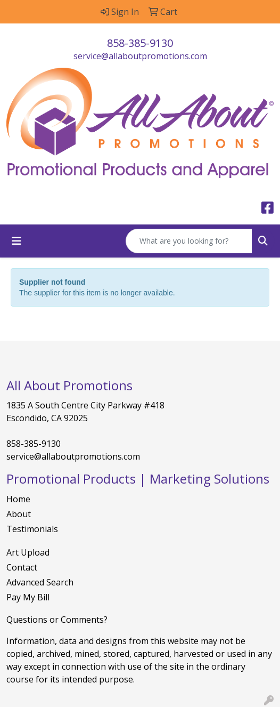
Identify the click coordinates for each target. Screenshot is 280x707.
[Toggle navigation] (16, 241)
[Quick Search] (189, 241)
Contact (21, 567)
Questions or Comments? (57, 619)
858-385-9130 (140, 43)
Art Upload (28, 552)
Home (18, 499)
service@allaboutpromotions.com (140, 56)
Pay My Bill (28, 597)
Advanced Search (39, 582)
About (18, 514)
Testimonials (32, 529)
